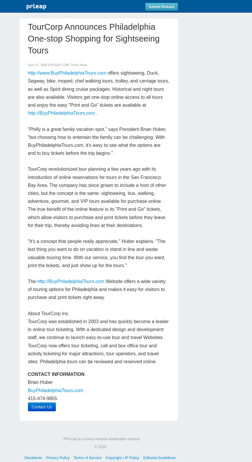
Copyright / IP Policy (122, 458)
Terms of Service (87, 458)
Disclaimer (33, 458)
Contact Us (42, 407)
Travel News (79, 65)
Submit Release (161, 7)
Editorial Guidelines (159, 458)
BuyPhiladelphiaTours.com (56, 390)
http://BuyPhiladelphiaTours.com (61, 113)
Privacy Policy (58, 458)
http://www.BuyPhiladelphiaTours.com (67, 72)
